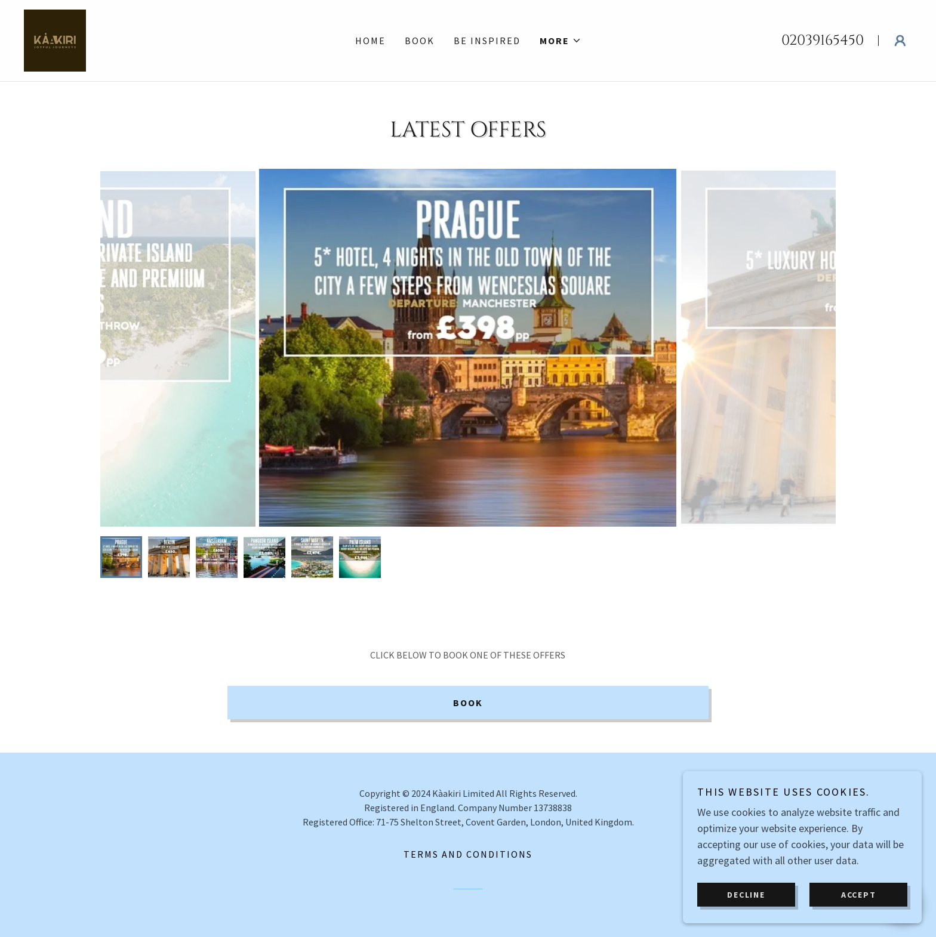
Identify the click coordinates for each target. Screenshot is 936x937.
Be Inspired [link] (487, 41)
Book (468, 703)
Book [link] (420, 41)
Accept (858, 894)
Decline (746, 894)
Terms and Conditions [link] (468, 854)
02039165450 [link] (822, 40)
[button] (560, 40)
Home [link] (370, 41)
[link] (55, 39)
